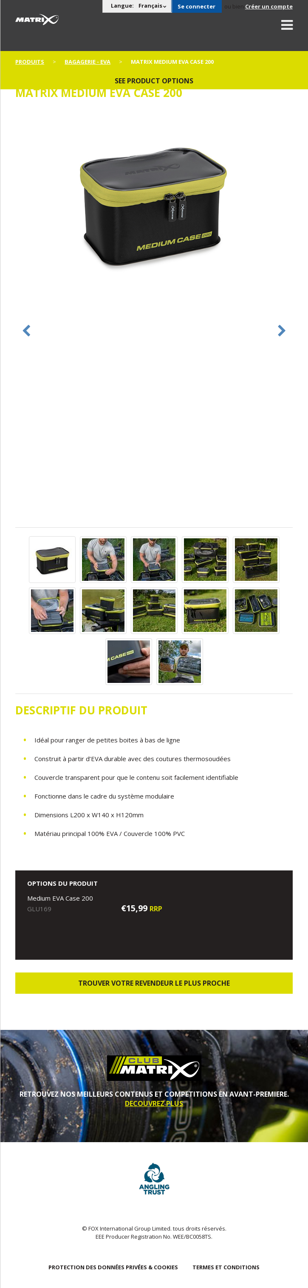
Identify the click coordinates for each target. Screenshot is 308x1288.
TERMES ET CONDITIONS (226, 1267)
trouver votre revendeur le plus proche (154, 983)
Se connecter (196, 6)
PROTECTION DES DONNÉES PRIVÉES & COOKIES (113, 1267)
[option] (154, 202)
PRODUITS (29, 61)
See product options (154, 80)
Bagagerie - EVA (87, 61)
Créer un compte (269, 6)
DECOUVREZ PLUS (154, 1103)
